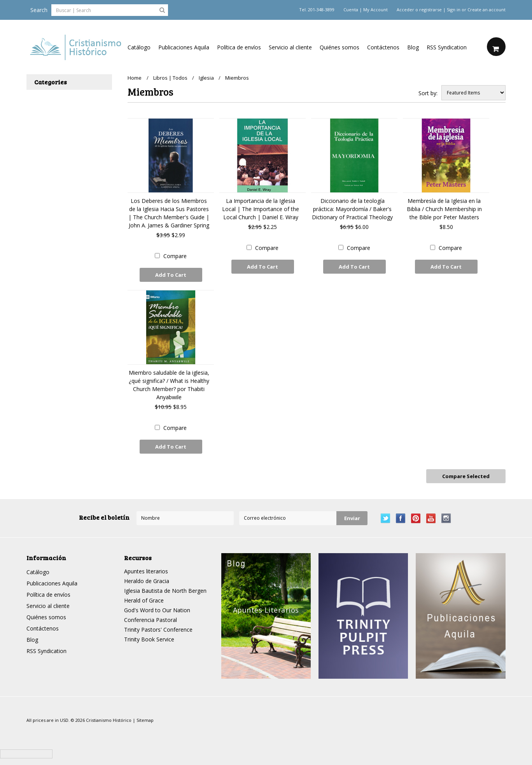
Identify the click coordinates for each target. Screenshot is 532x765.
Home (135, 77)
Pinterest (416, 517)
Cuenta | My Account (365, 9)
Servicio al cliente (290, 47)
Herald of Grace (144, 599)
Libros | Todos (170, 77)
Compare (175, 256)
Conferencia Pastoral (150, 619)
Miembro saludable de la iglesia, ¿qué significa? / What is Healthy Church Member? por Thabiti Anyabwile (169, 384)
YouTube (431, 517)
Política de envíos (239, 47)
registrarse (430, 9)
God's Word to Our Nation (157, 609)
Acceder (405, 9)
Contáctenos (383, 47)
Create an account (486, 9)
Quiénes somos (339, 47)
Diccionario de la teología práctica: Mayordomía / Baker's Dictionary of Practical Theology (352, 209)
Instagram (446, 517)
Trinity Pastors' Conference (158, 628)
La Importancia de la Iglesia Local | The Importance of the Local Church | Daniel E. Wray (260, 209)
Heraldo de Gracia (146, 580)
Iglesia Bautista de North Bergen (165, 590)
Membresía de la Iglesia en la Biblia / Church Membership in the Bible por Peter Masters (444, 209)
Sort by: (428, 93)
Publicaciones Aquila (183, 47)
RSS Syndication (447, 47)
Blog (413, 47)
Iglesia (206, 77)
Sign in (453, 9)
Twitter (385, 517)
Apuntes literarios (146, 570)
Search (38, 10)
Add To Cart (170, 274)
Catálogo (139, 47)
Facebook (401, 517)
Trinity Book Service (149, 638)
